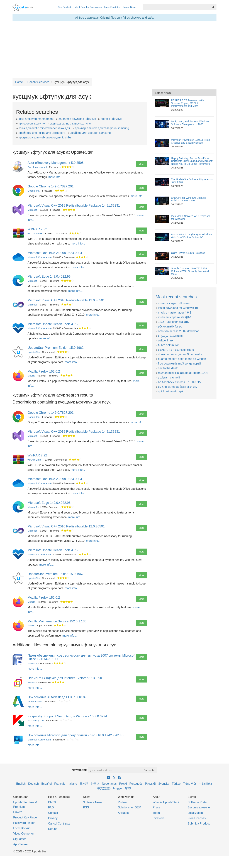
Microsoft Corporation (39, 257)
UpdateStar (34, 352)
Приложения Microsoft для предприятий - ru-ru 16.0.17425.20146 (75, 735)
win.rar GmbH (35, 233)
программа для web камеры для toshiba (44, 137)
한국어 (95, 783)
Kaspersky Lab (36, 720)
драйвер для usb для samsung (90, 132)
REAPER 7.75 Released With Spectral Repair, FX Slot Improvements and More (187, 103)
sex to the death (168, 368)
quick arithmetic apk (170, 391)
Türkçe (176, 783)
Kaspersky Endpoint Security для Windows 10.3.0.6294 (67, 716)
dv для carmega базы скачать (177, 386)
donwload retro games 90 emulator (180, 354)
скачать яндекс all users (173, 303)
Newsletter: (79, 769)
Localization (195, 812)
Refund (52, 828)
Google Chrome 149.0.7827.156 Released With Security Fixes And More (190, 271)
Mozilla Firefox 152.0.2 (44, 371)
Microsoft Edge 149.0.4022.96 (49, 276)
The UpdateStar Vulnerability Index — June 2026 (192, 181)
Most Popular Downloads (88, 7)
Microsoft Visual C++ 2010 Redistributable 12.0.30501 (66, 300)
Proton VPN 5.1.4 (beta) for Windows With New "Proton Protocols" (191, 236)
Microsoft (32, 210)
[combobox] (176, 7)
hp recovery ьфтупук (31, 123)
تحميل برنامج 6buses (170, 335)
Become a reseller (199, 807)
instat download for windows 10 (178, 307)
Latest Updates (112, 7)
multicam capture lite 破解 (174, 317)
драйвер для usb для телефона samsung (102, 128)
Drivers (17, 812)
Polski (123, 783)
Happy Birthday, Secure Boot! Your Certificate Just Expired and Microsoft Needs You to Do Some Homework (192, 161)
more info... (55, 176)
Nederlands (109, 783)
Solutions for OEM (129, 807)
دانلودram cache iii (169, 377)
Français (59, 783)
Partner (122, 802)
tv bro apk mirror (168, 345)
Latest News (129, 7)
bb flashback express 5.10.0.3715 (179, 382)
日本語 (84, 783)
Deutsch (33, 783)
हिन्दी (128, 788)
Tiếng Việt (189, 783)
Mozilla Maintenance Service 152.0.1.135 (57, 621)
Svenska (163, 783)
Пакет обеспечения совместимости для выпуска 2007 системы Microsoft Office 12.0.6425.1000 (81, 657)
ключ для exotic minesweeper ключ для (44, 128)
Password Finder (24, 822)
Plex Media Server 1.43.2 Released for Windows (190, 217)
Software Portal (197, 802)
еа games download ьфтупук (77, 118)
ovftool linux (165, 340)
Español (46, 783)
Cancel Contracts (59, 823)
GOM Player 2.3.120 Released (188, 252)
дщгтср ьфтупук (111, 118)
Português (135, 783)
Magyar (118, 788)
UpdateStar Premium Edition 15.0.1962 (56, 347)
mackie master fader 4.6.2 (174, 312)
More (141, 164)
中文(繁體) (104, 788)
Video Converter (23, 833)
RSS (86, 807)
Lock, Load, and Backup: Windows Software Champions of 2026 (190, 123)
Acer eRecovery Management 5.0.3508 (56, 163)
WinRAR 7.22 (37, 229)
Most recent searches (176, 296)
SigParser (19, 838)
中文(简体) (205, 783)
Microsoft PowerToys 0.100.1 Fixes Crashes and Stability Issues (190, 141)
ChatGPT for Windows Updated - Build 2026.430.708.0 (189, 199)
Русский (150, 783)
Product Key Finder (25, 817)
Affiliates (123, 812)
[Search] (212, 7)
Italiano (72, 783)
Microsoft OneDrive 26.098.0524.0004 (55, 253)
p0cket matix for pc (170, 326)
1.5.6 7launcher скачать (173, 321)
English (21, 783)
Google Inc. (34, 190)
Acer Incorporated (37, 167)
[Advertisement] (114, 50)
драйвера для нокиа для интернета (41, 132)
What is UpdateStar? (166, 802)
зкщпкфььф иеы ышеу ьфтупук (70, 123)
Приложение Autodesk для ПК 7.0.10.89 (57, 697)
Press (156, 807)
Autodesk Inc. (35, 701)
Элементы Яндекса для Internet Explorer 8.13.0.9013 (67, 678)
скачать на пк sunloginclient (176, 349)
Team (156, 812)
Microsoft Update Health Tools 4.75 (53, 324)
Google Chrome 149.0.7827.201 (51, 186)
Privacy (52, 818)
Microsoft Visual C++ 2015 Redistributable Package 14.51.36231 (74, 205)
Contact (53, 812)
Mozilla (31, 375)
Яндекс (32, 682)
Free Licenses (197, 818)
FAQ (51, 807)
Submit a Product (199, 823)
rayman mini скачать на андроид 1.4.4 (183, 372)
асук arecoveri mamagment (35, 118)
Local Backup (21, 828)
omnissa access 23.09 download (178, 331)
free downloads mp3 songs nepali (179, 363)
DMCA (52, 802)
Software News (92, 802)
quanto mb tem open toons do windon (182, 358)
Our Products (65, 7)
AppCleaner (20, 844)
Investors (158, 818)
